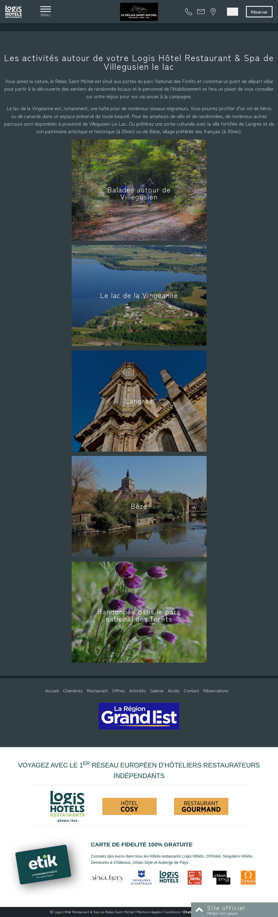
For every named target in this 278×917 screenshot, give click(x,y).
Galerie (156, 690)
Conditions (172, 911)
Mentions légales (149, 911)
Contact (191, 690)
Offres (118, 690)
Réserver (259, 11)
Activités (137, 690)
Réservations (215, 690)
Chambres (73, 690)
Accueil (52, 690)
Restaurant (97, 690)
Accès (173, 690)
